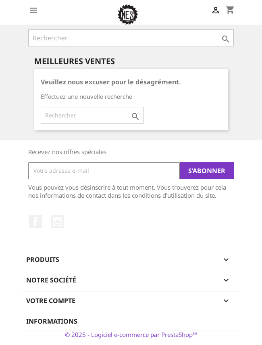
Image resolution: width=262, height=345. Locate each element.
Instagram (57, 221)
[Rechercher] (131, 37)
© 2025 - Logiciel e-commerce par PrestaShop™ (131, 334)
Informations (51, 321)
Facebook (35, 221)
